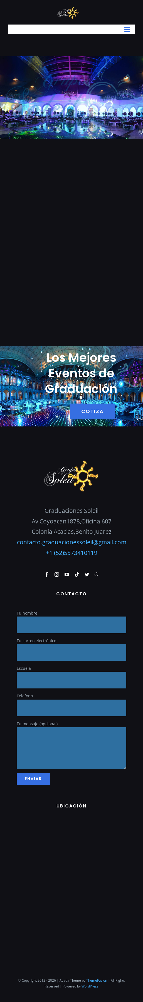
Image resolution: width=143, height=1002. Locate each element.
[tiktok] (77, 574)
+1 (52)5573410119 (71, 553)
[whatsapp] (96, 574)
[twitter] (87, 574)
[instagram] (57, 574)
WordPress (90, 986)
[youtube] (67, 574)
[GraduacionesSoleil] (71, 461)
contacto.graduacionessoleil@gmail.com (71, 542)
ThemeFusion (96, 980)
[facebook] (47, 574)
